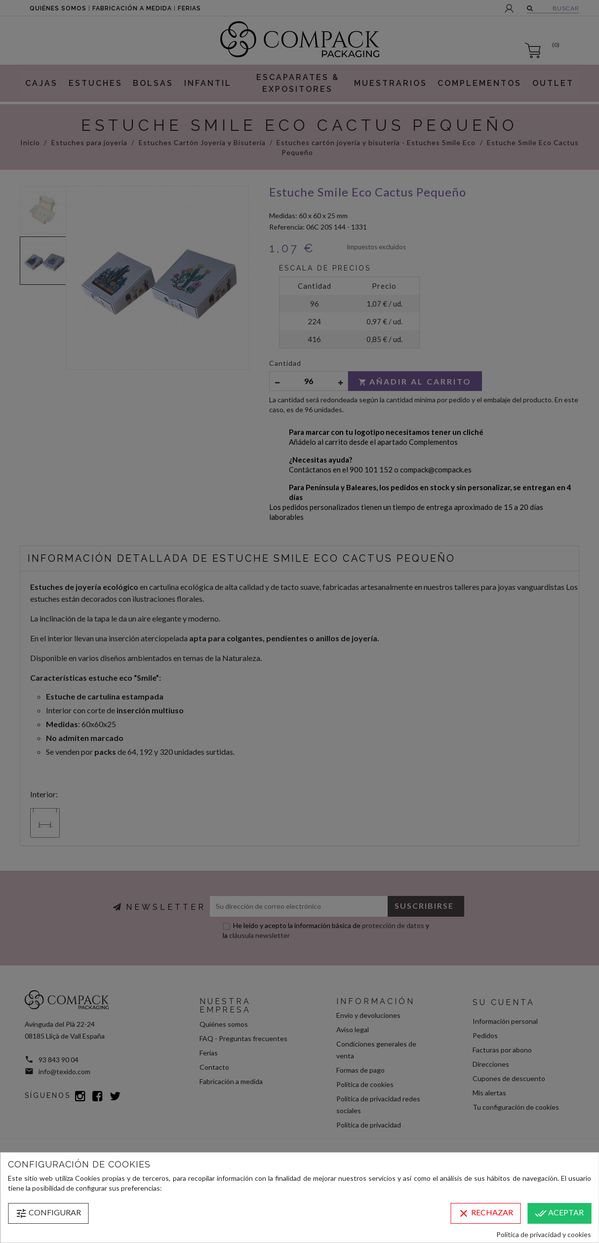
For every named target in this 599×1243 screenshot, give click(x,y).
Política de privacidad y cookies (543, 1234)
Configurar (48, 1213)
